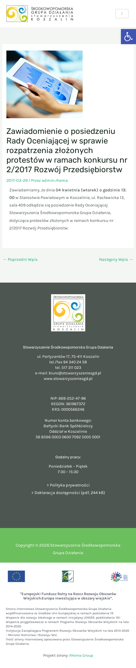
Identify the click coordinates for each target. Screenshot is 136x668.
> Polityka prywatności (68, 485)
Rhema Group (81, 655)
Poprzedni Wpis (20, 259)
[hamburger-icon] (121, 13)
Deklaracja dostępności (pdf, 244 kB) (70, 492)
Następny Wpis (116, 259)
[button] (128, 36)
